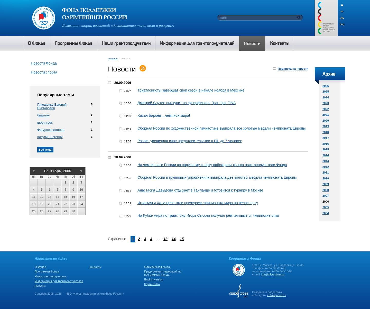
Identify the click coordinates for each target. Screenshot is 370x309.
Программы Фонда (47, 271)
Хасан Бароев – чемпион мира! (163, 115)
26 (41, 211)
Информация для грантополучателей (59, 281)
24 (81, 204)
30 (73, 211)
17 (81, 197)
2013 (325, 160)
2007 (325, 195)
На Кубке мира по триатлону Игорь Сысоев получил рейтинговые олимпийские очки (208, 215)
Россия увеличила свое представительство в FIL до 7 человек (189, 141)
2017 (325, 137)
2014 (325, 155)
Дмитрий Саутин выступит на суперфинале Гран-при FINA (186, 103)
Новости (40, 285)
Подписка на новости (293, 68)
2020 (325, 120)
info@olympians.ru (272, 274)
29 (65, 211)
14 (57, 197)
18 (33, 204)
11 (33, 197)
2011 (325, 172)
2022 (325, 109)
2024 (325, 97)
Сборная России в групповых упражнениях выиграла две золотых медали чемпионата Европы (217, 177)
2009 (325, 184)
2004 (325, 213)
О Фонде (40, 266)
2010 (325, 178)
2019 (325, 126)
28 (57, 211)
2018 (325, 132)
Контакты (95, 266)
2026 (325, 85)
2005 (325, 207)
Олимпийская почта (157, 266)
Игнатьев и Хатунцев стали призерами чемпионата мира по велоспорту (197, 203)
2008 (325, 190)
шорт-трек (44, 122)
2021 (325, 114)
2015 (325, 149)
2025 (325, 91)
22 (65, 204)
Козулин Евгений (50, 137)
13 (49, 197)
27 (49, 211)
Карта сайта (152, 284)
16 (73, 197)
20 (49, 204)
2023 (325, 103)
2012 (325, 166)
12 (41, 197)
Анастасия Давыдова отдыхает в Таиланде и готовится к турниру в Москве (200, 190)
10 (81, 190)
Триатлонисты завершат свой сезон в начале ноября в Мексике (190, 90)
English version (153, 279)
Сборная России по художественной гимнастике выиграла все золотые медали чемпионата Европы (221, 128)
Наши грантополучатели (50, 276)
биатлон (43, 115)
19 (41, 204)
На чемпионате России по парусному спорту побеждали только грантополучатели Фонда (212, 165)
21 (57, 204)
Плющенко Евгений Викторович (52, 106)
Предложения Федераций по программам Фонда (162, 273)
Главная (112, 58)
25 (33, 211)
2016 (325, 143)
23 (73, 204)
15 (65, 197)
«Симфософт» (276, 295)
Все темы (45, 149)
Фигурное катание (50, 130)
